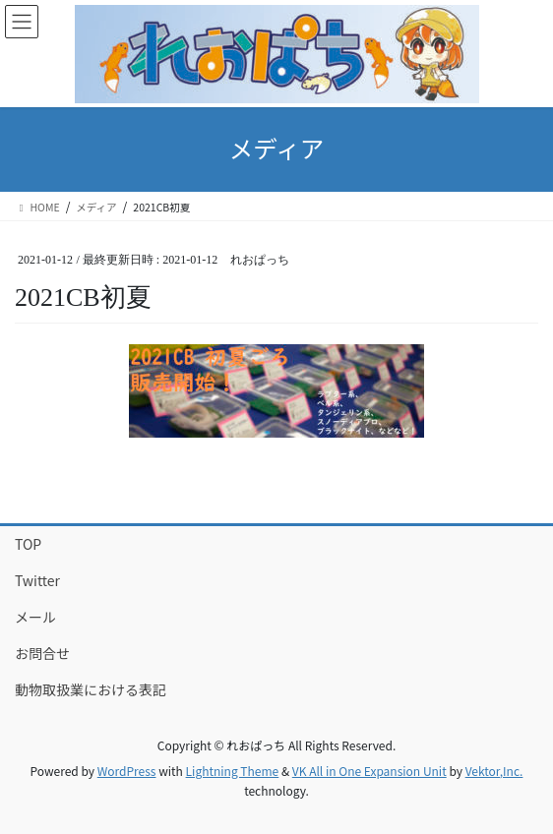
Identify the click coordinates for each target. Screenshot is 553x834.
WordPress (126, 770)
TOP (28, 544)
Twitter (37, 580)
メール (35, 616)
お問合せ (42, 653)
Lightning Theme (232, 770)
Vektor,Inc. (494, 770)
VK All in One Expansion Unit (369, 770)
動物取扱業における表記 (90, 689)
